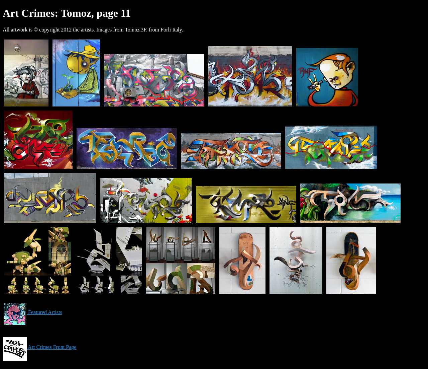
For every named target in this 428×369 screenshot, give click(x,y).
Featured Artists (32, 312)
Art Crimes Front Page (39, 347)
